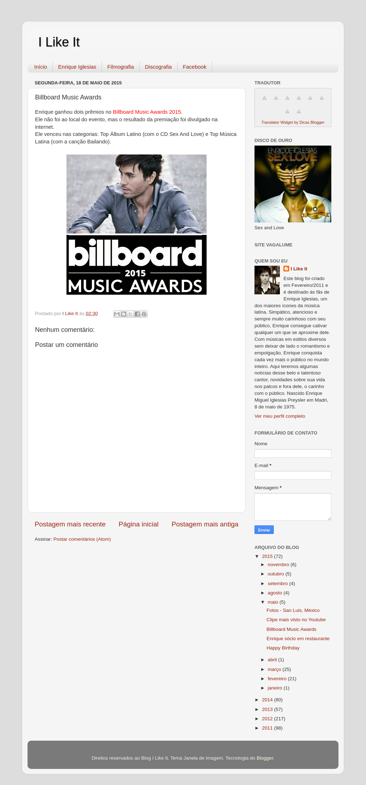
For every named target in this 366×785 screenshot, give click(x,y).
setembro (278, 583)
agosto (275, 592)
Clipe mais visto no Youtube (296, 619)
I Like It (59, 42)
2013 (268, 709)
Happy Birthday (283, 648)
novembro (279, 564)
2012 (268, 718)
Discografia (158, 67)
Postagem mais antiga (205, 524)
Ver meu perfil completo (279, 416)
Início (40, 67)
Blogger (265, 758)
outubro (277, 574)
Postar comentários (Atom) (82, 539)
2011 (268, 728)
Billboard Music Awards (291, 629)
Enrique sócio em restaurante (298, 638)
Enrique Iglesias (77, 67)
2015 (268, 556)
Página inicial (138, 524)
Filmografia (120, 67)
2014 (268, 699)
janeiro (275, 688)
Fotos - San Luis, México (293, 610)
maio (274, 602)
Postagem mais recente (70, 524)
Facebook (195, 67)
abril (273, 659)
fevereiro (278, 678)
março (275, 669)
